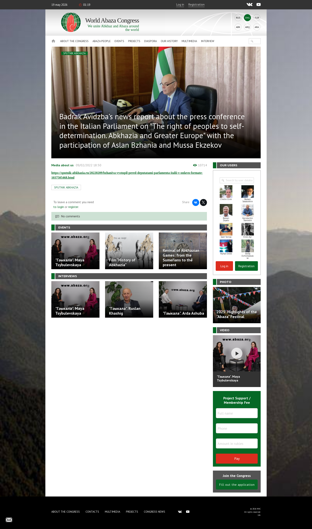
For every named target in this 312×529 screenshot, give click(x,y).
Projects (134, 41)
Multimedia (189, 41)
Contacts (92, 511)
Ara (257, 27)
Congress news (154, 511)
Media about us (62, 165)
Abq (247, 27)
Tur (257, 17)
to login (58, 207)
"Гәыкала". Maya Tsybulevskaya (228, 378)
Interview (207, 41)
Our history (169, 41)
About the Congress (74, 41)
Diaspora (150, 41)
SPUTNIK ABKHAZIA (74, 53)
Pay (237, 458)
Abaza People (102, 41)
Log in (180, 4)
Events (119, 41)
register (73, 207)
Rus (238, 17)
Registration (196, 4)
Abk (238, 27)
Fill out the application (237, 485)
